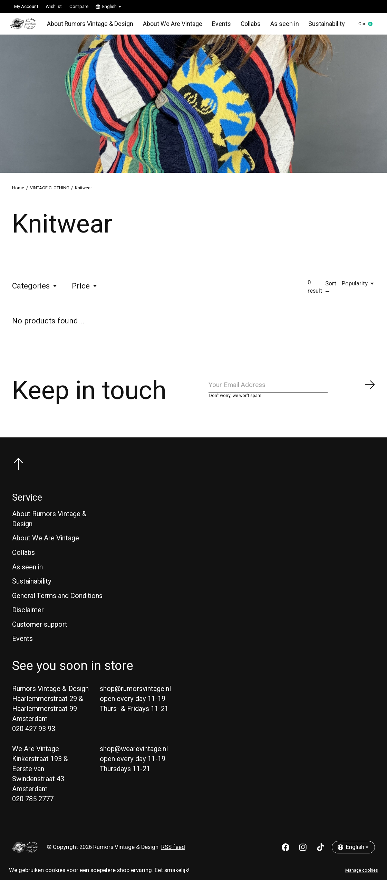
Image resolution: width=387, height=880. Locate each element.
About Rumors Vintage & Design (91, 25)
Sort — (330, 291)
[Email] (292, 390)
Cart (363, 25)
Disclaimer (28, 617)
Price (85, 289)
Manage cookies (361, 870)
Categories (35, 289)
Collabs (248, 25)
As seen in (281, 25)
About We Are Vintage (171, 25)
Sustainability (322, 25)
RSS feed (173, 854)
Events (219, 25)
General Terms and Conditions (57, 603)
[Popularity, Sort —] (358, 287)
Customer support (39, 632)
